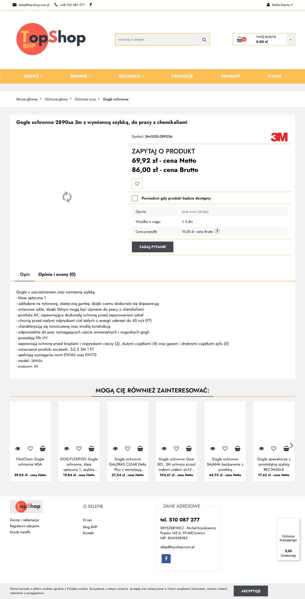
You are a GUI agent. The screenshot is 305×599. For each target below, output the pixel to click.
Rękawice (131, 76)
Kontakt (230, 76)
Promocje (182, 76)
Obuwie (81, 76)
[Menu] (297, 521)
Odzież (33, 76)
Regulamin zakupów (25, 525)
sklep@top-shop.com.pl (31, 5)
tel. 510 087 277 (180, 519)
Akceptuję (250, 590)
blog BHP (90, 526)
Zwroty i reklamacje (24, 519)
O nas (274, 76)
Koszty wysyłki (20, 531)
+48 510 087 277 (70, 5)
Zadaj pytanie (152, 246)
